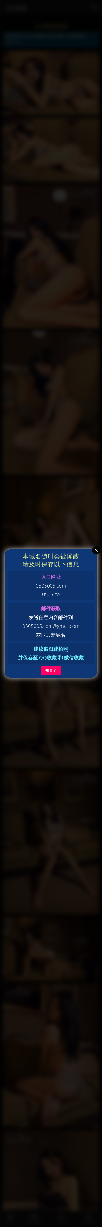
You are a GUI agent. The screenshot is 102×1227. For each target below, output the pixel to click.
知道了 (51, 670)
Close (96, 550)
